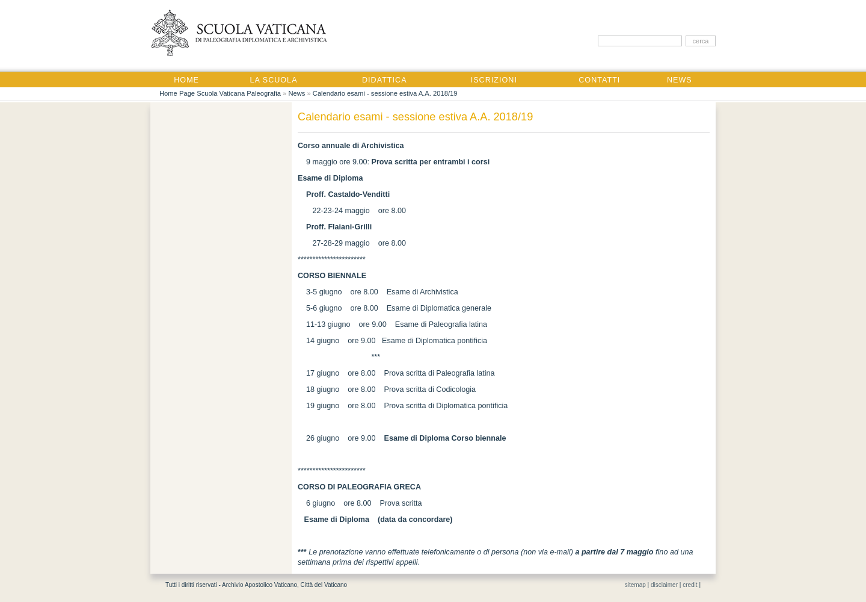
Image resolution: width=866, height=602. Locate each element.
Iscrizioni (494, 80)
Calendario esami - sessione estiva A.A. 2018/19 (385, 93)
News (679, 80)
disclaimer (664, 585)
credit (690, 585)
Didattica (384, 80)
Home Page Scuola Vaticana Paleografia (220, 93)
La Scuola (274, 80)
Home (186, 80)
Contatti (599, 80)
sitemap (635, 585)
